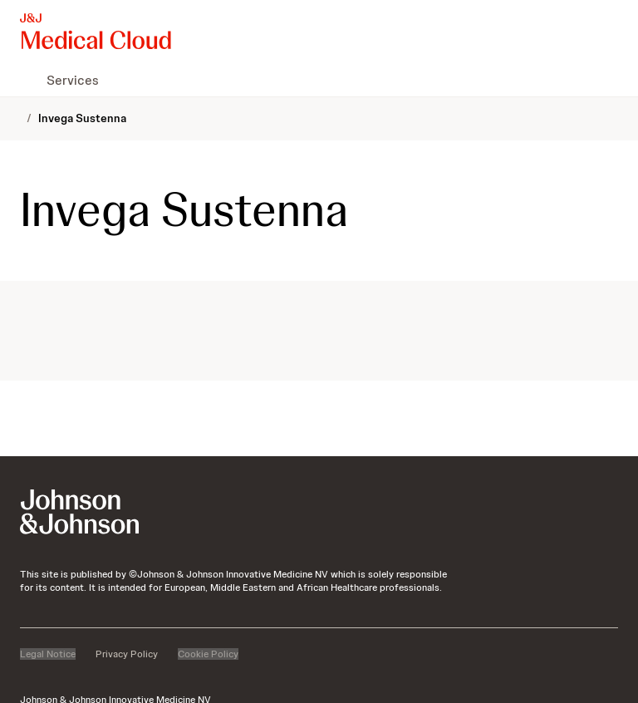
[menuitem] (26, 79)
